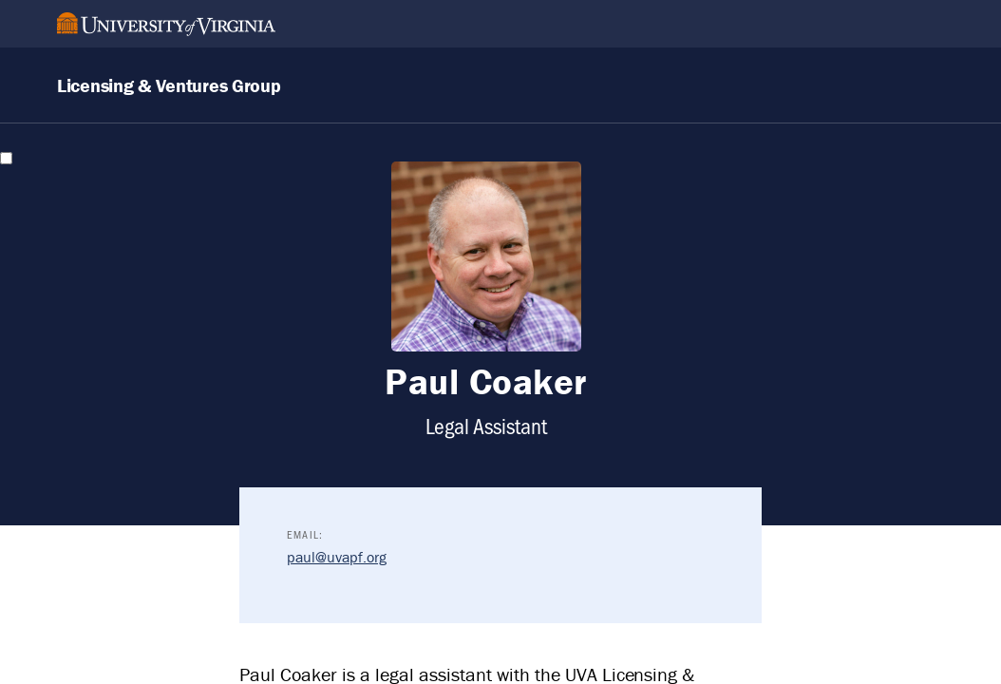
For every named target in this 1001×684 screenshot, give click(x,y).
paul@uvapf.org (337, 556)
